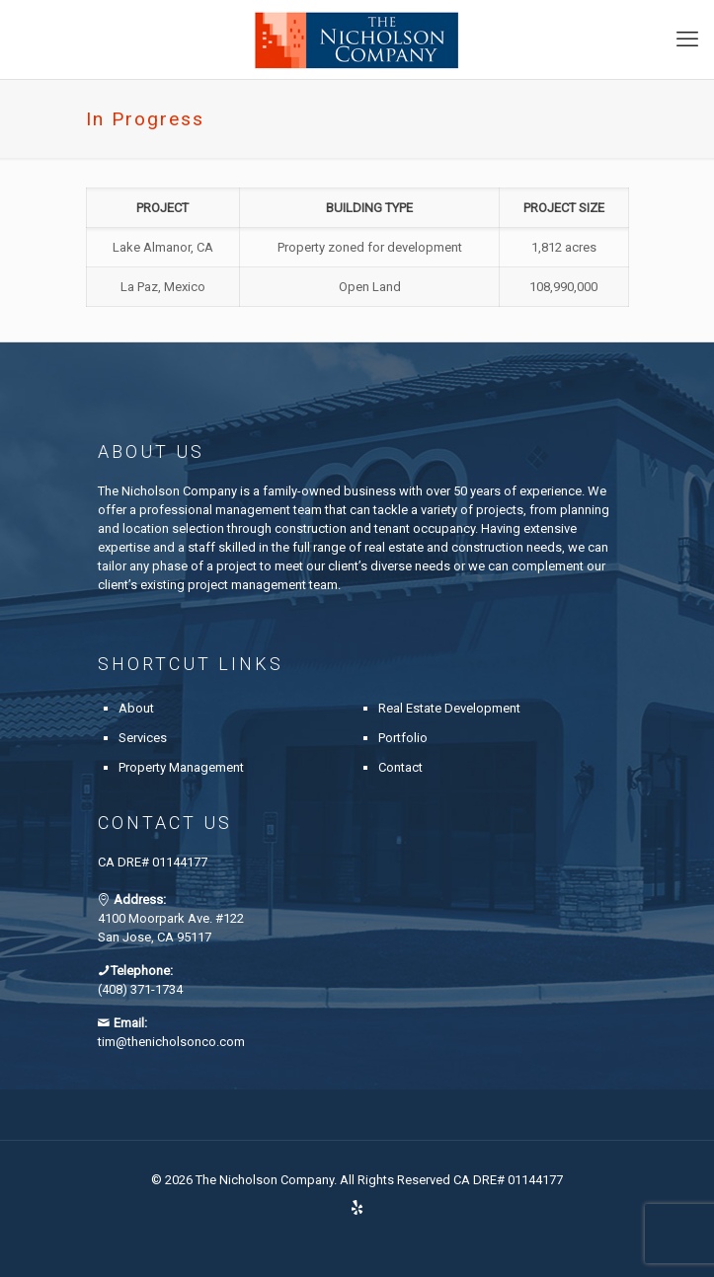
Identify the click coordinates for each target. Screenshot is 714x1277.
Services (143, 737)
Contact (400, 767)
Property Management (181, 767)
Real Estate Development (449, 708)
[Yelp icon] (357, 1208)
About (136, 708)
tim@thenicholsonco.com (171, 1041)
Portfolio (403, 737)
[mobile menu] (687, 39)
